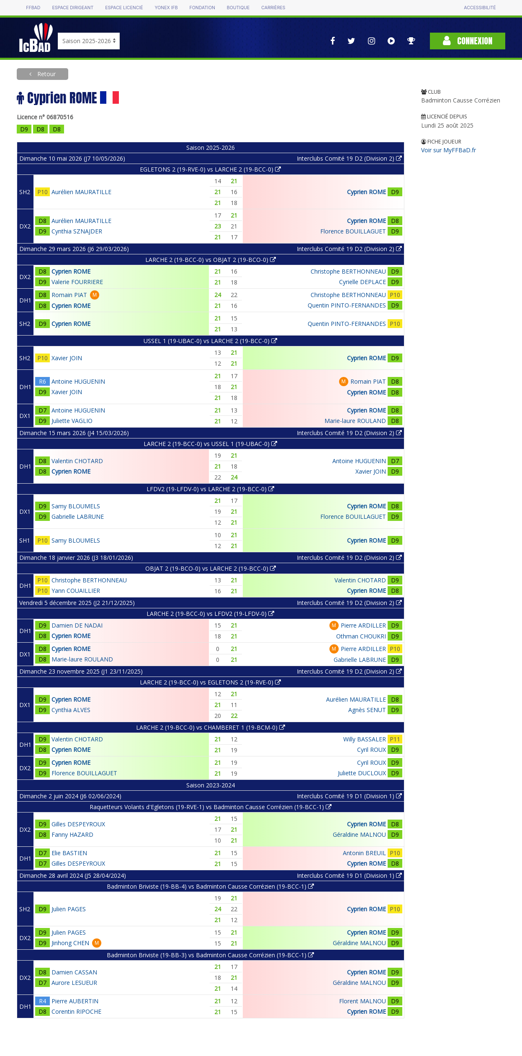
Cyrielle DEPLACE (362, 282)
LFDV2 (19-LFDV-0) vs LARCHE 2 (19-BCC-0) (210, 489)
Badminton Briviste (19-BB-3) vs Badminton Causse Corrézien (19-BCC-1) (210, 955)
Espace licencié (124, 7)
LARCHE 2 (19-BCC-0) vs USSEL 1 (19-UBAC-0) (210, 444)
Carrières (273, 7)
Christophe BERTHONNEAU (348, 271)
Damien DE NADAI (77, 625)
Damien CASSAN (74, 972)
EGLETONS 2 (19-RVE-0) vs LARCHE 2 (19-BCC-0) (210, 169)
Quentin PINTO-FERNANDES (347, 305)
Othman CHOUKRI (361, 636)
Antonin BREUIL (364, 853)
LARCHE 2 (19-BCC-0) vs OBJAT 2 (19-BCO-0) (210, 260)
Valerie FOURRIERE (77, 282)
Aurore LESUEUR (74, 983)
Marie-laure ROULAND (355, 421)
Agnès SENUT (367, 710)
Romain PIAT (69, 295)
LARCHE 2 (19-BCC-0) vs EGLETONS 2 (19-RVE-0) (210, 682)
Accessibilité (480, 7)
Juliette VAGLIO (72, 421)
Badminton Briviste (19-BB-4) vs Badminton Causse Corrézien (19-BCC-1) (210, 886)
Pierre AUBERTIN (74, 1001)
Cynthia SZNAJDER (76, 231)
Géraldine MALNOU (359, 834)
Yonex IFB (166, 7)
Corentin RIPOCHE (76, 1011)
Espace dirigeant (72, 7)
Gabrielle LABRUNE (77, 516)
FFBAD (33, 7)
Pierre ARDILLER (363, 625)
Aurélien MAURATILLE (81, 192)
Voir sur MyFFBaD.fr (448, 150)
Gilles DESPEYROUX (78, 824)
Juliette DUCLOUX (362, 773)
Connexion (467, 40)
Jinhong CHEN (70, 943)
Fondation (202, 7)
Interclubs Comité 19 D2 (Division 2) (349, 158)
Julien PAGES (68, 909)
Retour (46, 74)
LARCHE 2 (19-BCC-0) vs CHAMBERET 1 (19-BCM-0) (210, 727)
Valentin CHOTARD (77, 461)
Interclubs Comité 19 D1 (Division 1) (349, 796)
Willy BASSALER (364, 739)
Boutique (238, 7)
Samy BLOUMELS (75, 506)
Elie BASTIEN (69, 853)
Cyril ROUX (371, 750)
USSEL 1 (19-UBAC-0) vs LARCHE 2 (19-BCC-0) (210, 341)
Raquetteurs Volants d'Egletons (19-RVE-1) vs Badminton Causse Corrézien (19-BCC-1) (211, 807)
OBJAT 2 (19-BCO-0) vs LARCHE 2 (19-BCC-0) (210, 568)
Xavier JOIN (66, 358)
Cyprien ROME (366, 192)
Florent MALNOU (362, 1001)
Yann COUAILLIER (75, 591)
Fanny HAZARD (72, 834)
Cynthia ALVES (70, 710)
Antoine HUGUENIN (78, 381)
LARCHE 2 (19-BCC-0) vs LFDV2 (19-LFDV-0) (210, 614)
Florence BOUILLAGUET (353, 231)
